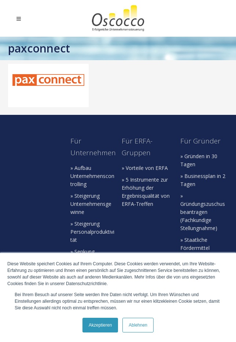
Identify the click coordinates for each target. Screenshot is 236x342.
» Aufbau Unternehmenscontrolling (92, 176)
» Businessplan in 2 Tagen (202, 180)
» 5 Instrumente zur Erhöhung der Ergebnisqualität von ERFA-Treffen (146, 191)
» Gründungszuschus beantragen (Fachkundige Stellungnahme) (202, 212)
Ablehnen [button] (138, 325)
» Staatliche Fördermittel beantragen (195, 247)
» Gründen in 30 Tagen (198, 160)
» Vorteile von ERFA (145, 167)
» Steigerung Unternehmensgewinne (90, 203)
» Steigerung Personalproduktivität (92, 231)
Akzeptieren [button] (100, 325)
